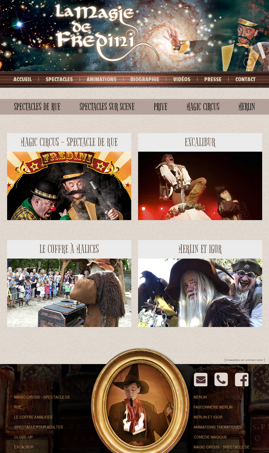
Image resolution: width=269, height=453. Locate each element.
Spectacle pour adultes (38, 427)
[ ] (245, 359)
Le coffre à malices (33, 417)
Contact (245, 79)
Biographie (144, 79)
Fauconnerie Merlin (213, 407)
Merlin (200, 397)
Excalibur (24, 447)
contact (221, 379)
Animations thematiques (218, 427)
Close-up (23, 437)
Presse (212, 79)
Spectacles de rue (37, 107)
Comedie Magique (210, 437)
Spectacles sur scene (107, 107)
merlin (246, 107)
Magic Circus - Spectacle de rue (42, 402)
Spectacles (59, 79)
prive (160, 107)
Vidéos (181, 79)
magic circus (203, 107)
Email (200, 379)
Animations (101, 79)
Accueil (22, 79)
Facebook (241, 379)
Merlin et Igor (208, 417)
